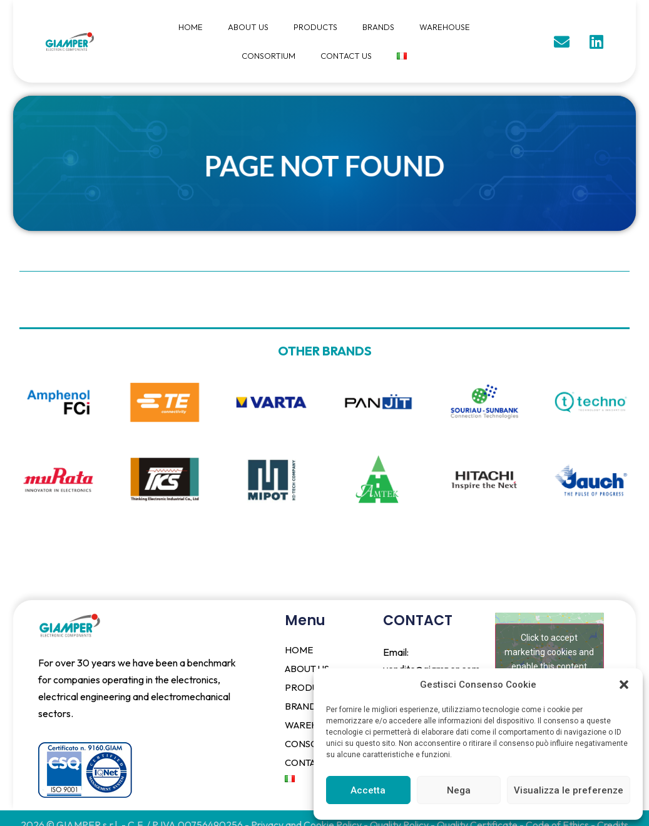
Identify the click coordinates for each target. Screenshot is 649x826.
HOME (190, 27)
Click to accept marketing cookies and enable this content (549, 651)
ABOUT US (248, 27)
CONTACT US (346, 56)
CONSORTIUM (268, 56)
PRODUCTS (315, 27)
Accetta (368, 790)
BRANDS (378, 27)
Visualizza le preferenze (568, 790)
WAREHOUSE (444, 27)
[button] (624, 684)
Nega (459, 790)
